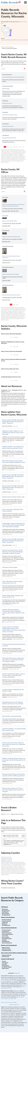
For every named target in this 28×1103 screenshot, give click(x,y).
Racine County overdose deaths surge (13, 574)
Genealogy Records (6, 992)
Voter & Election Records (7, 1011)
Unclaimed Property (6, 1007)
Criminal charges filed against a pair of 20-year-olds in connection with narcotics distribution (13, 752)
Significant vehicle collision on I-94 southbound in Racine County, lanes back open (12, 510)
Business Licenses (6, 1025)
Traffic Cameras (5, 1045)
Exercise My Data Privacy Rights (9, 1079)
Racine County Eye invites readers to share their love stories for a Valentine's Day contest (13, 821)
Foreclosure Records (6, 998)
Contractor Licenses (6, 1026)
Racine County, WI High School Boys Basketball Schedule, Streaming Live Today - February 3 (13, 553)
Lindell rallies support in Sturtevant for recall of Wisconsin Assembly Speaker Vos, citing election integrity (13, 602)
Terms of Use (8, 1065)
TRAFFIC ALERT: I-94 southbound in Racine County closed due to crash (13, 524)
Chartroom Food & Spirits (9, 645)
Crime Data (4, 1041)
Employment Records (6, 1032)
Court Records (5, 1040)
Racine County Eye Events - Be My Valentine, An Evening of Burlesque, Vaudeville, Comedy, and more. (12, 629)
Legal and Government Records (9, 1005)
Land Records (5, 1000)
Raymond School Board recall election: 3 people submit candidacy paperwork (13, 852)
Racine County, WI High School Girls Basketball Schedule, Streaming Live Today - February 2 (13, 564)
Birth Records (5, 986)
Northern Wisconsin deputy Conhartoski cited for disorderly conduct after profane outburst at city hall (13, 689)
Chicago (9, 913)
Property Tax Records (6, 997)
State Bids (4, 1017)
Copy (23, 913)
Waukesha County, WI (6, 938)
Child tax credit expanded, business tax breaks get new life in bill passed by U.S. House (14, 837)
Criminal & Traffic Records (7, 1036)
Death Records (5, 989)
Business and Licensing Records (9, 1022)
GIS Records (4, 1001)
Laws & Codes (5, 1013)
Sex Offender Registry (7, 1044)
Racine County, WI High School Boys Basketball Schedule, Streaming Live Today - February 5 (13, 499)
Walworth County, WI (6, 937)
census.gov (16, 350)
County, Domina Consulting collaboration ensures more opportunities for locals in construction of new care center (13, 706)
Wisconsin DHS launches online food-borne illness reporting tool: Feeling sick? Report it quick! (13, 737)
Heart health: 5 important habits (11, 793)
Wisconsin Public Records (7, 47)
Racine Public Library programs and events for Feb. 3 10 (12, 673)
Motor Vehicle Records (7, 1020)
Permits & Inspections (7, 1010)
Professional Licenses (6, 1027)
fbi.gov (16, 436)
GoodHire (24, 1062)
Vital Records (4, 984)
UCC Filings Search (6, 1002)
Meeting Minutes (5, 1018)
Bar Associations (5, 1014)
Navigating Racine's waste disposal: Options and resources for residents (12, 780)
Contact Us (8, 891)
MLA (13, 913)
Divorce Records (5, 991)
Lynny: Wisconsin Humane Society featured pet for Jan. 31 (12, 659)
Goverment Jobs (5, 1034)
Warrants (4, 1038)
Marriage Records (6, 988)
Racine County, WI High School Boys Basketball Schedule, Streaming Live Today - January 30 (13, 618)
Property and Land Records (8, 994)
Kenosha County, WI (6, 934)
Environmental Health (7, 1016)
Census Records (5, 1009)
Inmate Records (5, 1043)
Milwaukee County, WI (6, 935)
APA (17, 913)
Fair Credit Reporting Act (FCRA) (9, 1058)
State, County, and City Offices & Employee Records (14, 1030)
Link (4, 913)
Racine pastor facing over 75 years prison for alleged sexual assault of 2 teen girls (13, 867)
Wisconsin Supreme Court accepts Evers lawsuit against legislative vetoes (13, 539)
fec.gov (16, 457)
